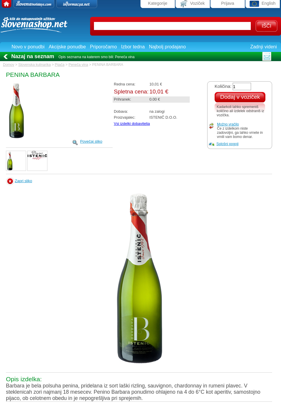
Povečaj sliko (91, 141)
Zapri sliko (23, 181)
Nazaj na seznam (32, 56)
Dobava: (121, 111)
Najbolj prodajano (167, 46)
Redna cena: (124, 84)
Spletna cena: (131, 91)
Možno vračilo (228, 124)
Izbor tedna (133, 46)
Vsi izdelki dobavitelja (132, 123)
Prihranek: (122, 99)
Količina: (223, 86)
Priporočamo (103, 46)
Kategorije (157, 3)
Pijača (60, 65)
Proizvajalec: (124, 117)
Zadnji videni (263, 46)
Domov (8, 65)
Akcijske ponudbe (67, 46)
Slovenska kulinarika (34, 65)
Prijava (227, 3)
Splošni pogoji (227, 144)
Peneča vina (78, 65)
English (262, 4)
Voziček (193, 3)
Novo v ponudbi (28, 46)
